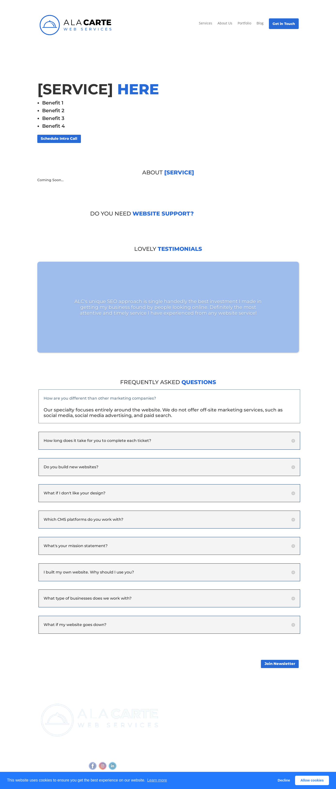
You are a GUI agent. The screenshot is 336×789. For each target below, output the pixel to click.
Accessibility (125, 755)
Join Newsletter (280, 664)
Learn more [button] (157, 780)
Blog (260, 23)
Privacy (105, 755)
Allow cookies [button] (312, 780)
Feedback (147, 755)
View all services (226, 710)
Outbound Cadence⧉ (230, 719)
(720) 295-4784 (122, 746)
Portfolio (244, 23)
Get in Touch (284, 24)
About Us (225, 23)
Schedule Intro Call (59, 138)
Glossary (262, 734)
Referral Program (183, 723)
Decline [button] (284, 780)
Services (205, 23)
